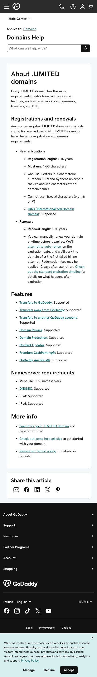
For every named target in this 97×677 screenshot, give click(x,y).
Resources (10, 536)
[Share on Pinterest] (58, 489)
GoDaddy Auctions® (34, 360)
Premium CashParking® (37, 352)
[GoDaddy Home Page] (20, 583)
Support (9, 525)
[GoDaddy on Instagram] (17, 613)
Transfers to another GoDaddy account (48, 317)
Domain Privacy (30, 330)
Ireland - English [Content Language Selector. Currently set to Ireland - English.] (18, 601)
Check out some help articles (40, 438)
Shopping (10, 568)
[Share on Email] (16, 489)
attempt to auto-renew (45, 246)
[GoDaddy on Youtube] (48, 613)
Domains (29, 28)
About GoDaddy (15, 514)
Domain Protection (33, 337)
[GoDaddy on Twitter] (38, 613)
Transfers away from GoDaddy (41, 310)
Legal (29, 627)
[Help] (72, 6)
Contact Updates (31, 345)
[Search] (85, 48)
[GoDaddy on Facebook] (6, 613)
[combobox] (44, 48)
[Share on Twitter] (47, 489)
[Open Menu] (5, 6)
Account (9, 557)
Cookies (66, 627)
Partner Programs (16, 547)
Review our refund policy (37, 451)
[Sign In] (83, 7)
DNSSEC (25, 388)
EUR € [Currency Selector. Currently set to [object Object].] (86, 601)
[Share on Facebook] (26, 489)
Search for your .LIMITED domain (44, 426)
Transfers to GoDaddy (35, 302)
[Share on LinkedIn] (37, 489)
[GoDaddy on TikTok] (27, 613)
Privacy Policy (47, 627)
